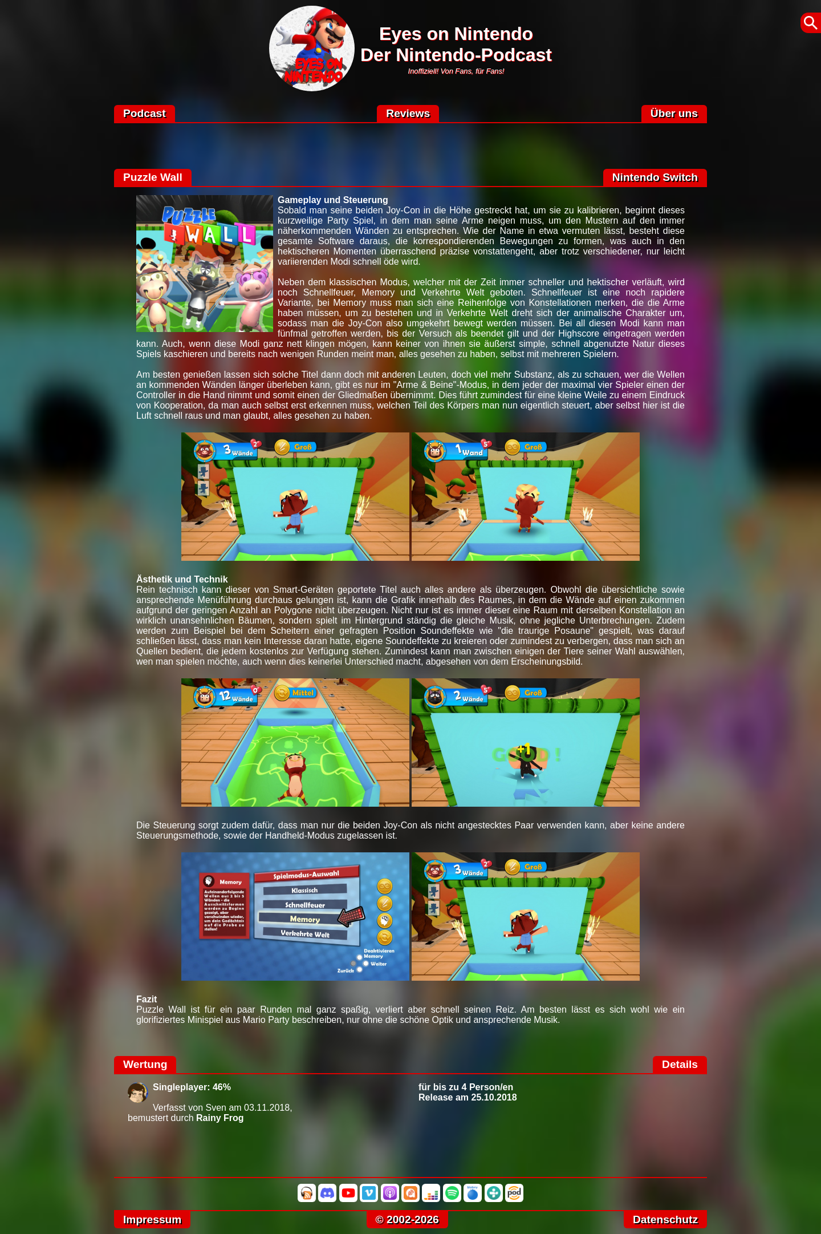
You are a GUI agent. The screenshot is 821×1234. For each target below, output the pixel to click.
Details (680, 1064)
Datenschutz (665, 1219)
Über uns (674, 113)
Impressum (152, 1219)
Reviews (408, 113)
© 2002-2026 (407, 1219)
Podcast (144, 113)
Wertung (145, 1064)
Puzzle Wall (152, 177)
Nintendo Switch (655, 177)
